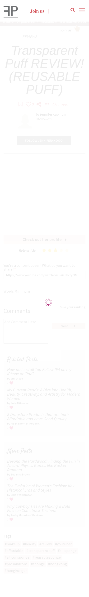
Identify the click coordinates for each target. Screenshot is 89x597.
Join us (37, 11)
